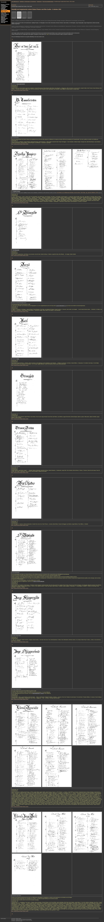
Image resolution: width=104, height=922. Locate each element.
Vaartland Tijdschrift (5, 14)
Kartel (18, 358)
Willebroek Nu (3, 16)
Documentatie (3, 2)
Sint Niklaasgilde (16, 250)
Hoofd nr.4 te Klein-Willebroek (38, 581)
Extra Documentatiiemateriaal (48, 1)
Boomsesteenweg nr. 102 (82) (38, 693)
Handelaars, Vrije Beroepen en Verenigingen (28, 1)
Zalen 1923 (3, 22)
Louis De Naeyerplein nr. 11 (61, 305)
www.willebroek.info (15, 1)
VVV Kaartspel (4, 15)
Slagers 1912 (3, 12)
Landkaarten (3, 7)
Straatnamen (39, 1)
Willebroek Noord (4, 21)
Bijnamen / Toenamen (5, 4)
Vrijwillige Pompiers (16, 191)
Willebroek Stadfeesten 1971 (4, 18)
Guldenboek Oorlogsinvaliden (4, 6)
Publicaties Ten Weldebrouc (4, 9)
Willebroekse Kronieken (3, 20)
